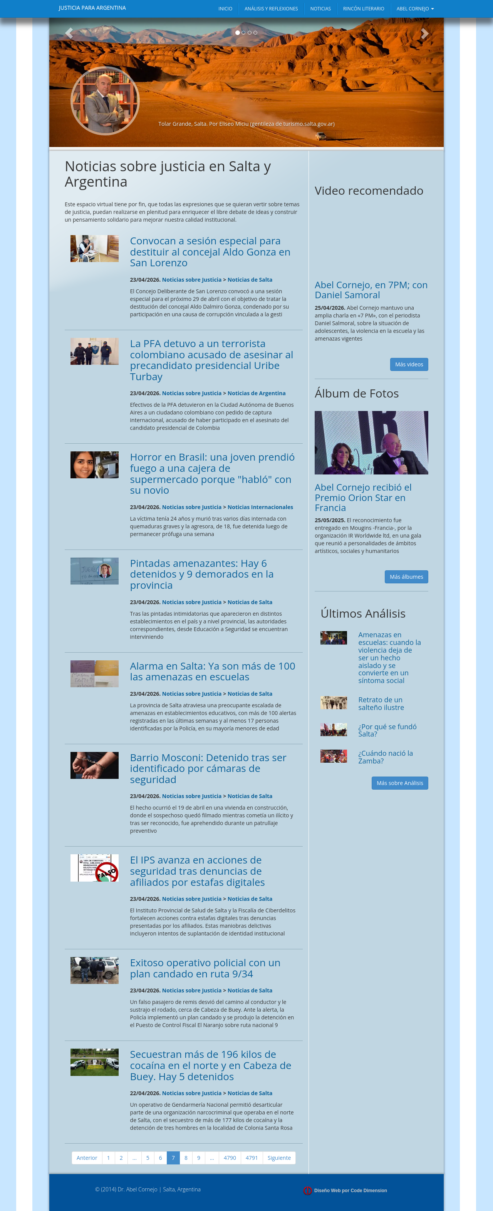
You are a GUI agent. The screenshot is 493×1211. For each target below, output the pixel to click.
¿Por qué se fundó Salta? (388, 730)
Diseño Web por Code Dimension (350, 1190)
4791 (252, 1157)
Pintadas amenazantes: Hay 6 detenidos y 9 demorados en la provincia (202, 574)
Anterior (87, 1157)
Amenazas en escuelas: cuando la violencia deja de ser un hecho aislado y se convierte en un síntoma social (390, 657)
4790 (230, 1157)
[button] (69, 82)
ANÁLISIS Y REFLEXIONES (271, 8)
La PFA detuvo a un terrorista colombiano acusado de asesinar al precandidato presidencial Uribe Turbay (211, 359)
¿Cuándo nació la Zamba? (386, 756)
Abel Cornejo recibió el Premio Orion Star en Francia (363, 497)
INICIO (225, 8)
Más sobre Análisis (400, 783)
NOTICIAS (320, 8)
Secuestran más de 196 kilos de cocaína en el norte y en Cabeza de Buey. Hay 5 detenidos (211, 1065)
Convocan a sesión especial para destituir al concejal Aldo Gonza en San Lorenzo (210, 251)
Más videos (409, 364)
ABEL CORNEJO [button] (415, 8)
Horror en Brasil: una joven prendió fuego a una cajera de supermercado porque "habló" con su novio (212, 473)
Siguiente (279, 1157)
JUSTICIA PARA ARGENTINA (92, 7)
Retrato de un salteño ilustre (381, 703)
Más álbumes (406, 576)
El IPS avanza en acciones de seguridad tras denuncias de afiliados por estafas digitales (197, 871)
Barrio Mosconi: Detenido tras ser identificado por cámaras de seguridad (208, 768)
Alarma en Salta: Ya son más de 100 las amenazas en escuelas (212, 671)
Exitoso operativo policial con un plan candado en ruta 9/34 (205, 967)
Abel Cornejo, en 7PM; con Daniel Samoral (371, 289)
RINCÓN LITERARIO (363, 8)
